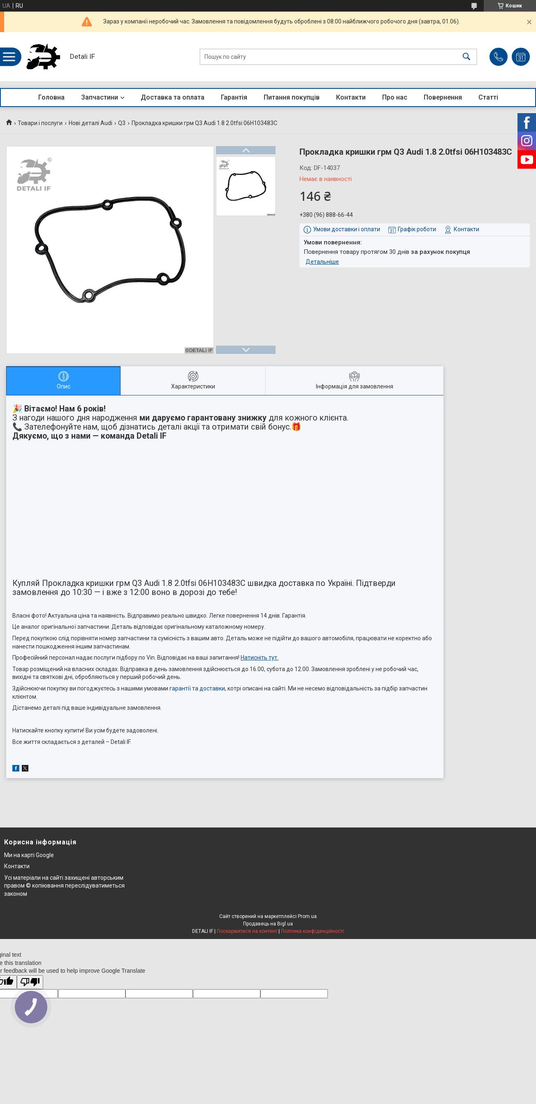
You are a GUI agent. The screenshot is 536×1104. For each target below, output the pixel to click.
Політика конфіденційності (312, 931)
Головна (51, 97)
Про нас (394, 97)
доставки (212, 688)
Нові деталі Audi (90, 123)
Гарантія (234, 97)
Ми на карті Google (29, 855)
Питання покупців (292, 97)
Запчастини (99, 97)
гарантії (180, 688)
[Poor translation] (30, 982)
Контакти (351, 97)
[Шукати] (466, 57)
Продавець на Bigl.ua (268, 924)
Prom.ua (307, 916)
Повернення (443, 97)
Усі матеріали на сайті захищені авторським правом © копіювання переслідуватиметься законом (64, 885)
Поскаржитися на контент (247, 931)
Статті (488, 97)
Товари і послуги (40, 123)
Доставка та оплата (172, 97)
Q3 (121, 123)
